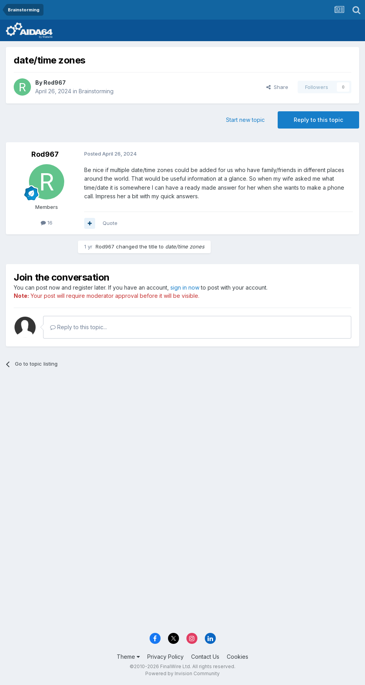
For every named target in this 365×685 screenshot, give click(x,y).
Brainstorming (96, 91)
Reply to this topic (318, 119)
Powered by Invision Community (182, 673)
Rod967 (54, 82)
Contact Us (205, 656)
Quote (110, 223)
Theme (128, 656)
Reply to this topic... (78, 327)
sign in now (184, 287)
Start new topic (245, 119)
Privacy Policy (165, 656)
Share (277, 87)
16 (46, 222)
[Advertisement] (182, 434)
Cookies (237, 656)
